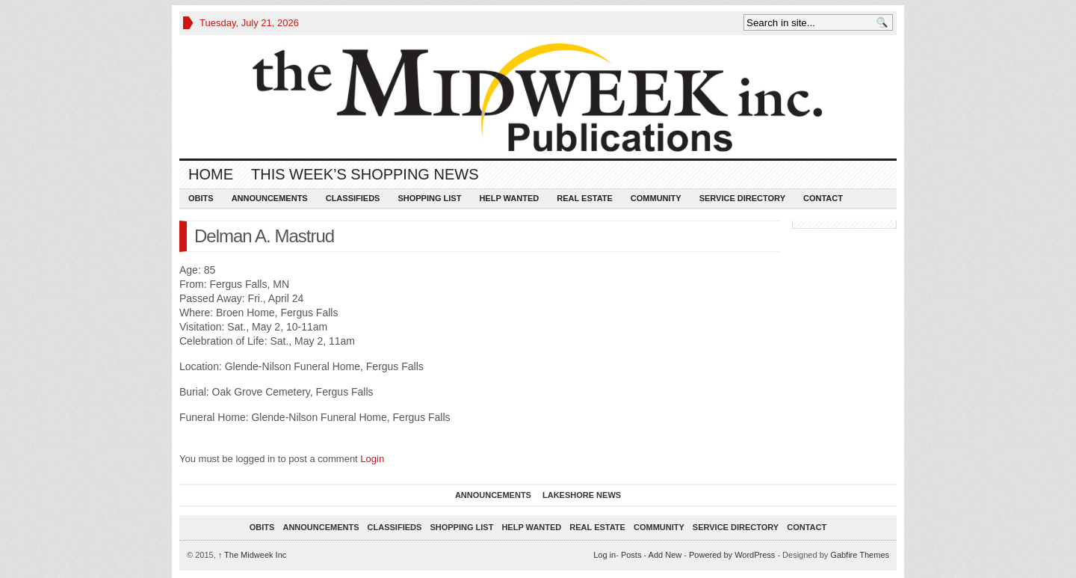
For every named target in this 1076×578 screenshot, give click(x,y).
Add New (665, 554)
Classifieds (353, 198)
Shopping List (429, 198)
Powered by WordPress (732, 554)
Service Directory (742, 198)
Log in (604, 554)
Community (656, 198)
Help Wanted (509, 198)
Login (372, 458)
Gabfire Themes (859, 554)
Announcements (270, 198)
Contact (823, 198)
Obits (201, 198)
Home (210, 174)
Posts (631, 554)
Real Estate (585, 198)
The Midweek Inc (252, 554)
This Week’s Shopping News (364, 174)
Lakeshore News (581, 495)
